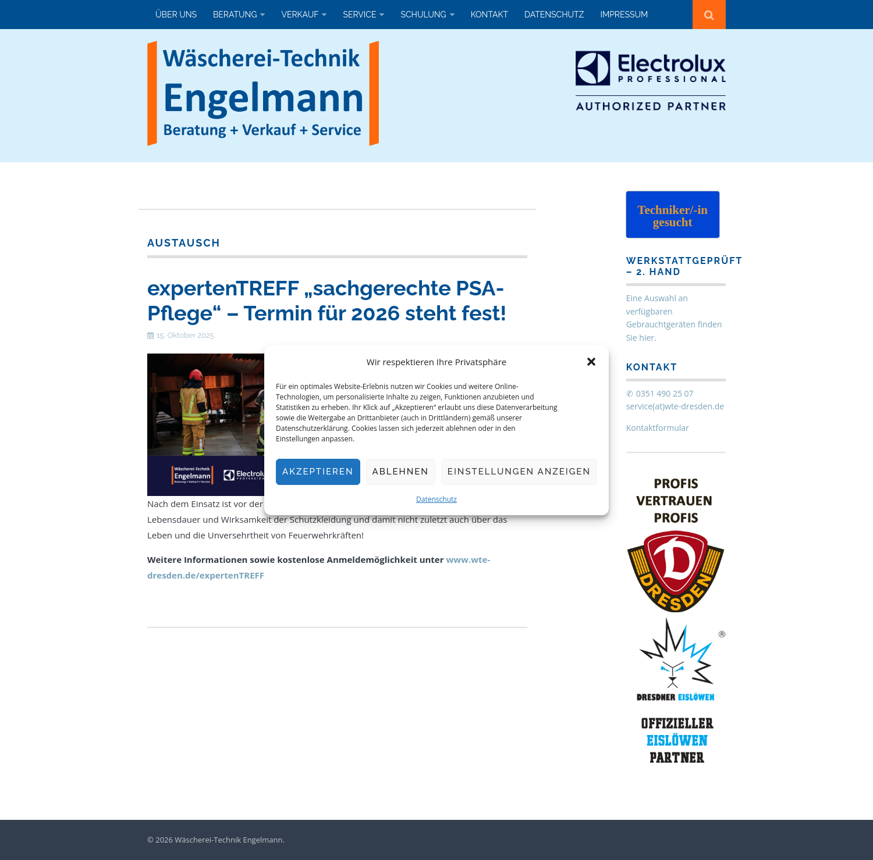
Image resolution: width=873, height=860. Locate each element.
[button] (591, 361)
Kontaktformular (657, 427)
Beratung (235, 14)
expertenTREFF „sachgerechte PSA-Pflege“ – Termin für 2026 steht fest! (326, 300)
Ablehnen (400, 471)
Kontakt (489, 14)
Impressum (624, 14)
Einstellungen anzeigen (519, 471)
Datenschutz (436, 499)
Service (359, 14)
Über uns (176, 14)
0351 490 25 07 (665, 393)
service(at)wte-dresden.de (675, 406)
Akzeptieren (318, 471)
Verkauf (299, 14)
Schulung (423, 14)
